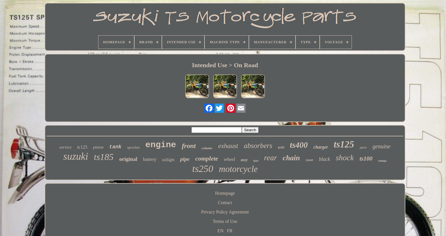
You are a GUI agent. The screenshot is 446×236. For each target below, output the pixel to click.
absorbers (258, 145)
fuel (256, 160)
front (189, 145)
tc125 (82, 147)
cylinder (206, 148)
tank (115, 147)
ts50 (281, 147)
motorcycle (238, 169)
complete (206, 158)
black (324, 159)
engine (160, 145)
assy (244, 160)
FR (230, 230)
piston (98, 147)
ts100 (366, 158)
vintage (382, 160)
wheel (229, 159)
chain (291, 158)
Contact (225, 202)
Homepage (225, 193)
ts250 (202, 168)
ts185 (103, 157)
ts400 (299, 144)
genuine (382, 146)
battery (149, 159)
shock (345, 157)
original (128, 159)
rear (270, 157)
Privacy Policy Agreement (225, 212)
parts (363, 147)
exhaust (228, 145)
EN (221, 230)
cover (309, 160)
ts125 (344, 144)
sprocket (133, 147)
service (65, 147)
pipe (184, 159)
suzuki (75, 156)
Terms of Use (225, 221)
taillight (168, 160)
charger (320, 147)
